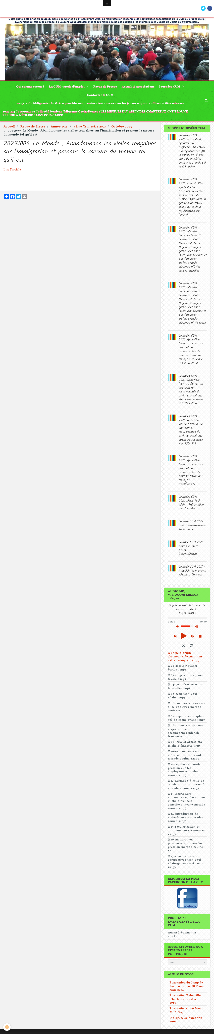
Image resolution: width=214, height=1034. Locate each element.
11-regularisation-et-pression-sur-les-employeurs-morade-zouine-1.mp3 (184, 770)
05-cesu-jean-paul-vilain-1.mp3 (183, 696)
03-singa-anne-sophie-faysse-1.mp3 (185, 678)
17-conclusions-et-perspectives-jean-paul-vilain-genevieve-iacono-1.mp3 (186, 862)
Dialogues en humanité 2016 (186, 1020)
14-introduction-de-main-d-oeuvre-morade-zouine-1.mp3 (185, 818)
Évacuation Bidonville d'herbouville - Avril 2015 (185, 1000)
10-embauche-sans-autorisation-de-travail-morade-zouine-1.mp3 (185, 756)
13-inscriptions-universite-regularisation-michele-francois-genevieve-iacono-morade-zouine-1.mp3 (187, 802)
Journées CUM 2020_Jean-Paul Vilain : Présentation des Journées (191, 504)
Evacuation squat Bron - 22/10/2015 (187, 1011)
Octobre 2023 (121, 127)
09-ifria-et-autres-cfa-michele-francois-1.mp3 (185, 744)
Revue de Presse (105, 86)
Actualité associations (138, 86)
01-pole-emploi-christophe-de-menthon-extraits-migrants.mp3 (185, 657)
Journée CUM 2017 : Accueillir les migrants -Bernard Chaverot (192, 572)
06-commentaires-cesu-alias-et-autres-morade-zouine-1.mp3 (186, 707)
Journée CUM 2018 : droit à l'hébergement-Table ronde (193, 526)
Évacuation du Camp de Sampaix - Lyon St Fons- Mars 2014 (187, 987)
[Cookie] (7, 1027)
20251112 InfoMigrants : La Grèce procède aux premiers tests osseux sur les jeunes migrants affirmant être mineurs (100, 104)
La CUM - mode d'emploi (67, 86)
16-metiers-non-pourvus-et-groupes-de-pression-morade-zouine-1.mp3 (186, 846)
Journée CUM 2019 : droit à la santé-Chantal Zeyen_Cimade (191, 549)
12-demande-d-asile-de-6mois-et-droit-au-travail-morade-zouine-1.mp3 (187, 785)
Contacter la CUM (100, 95)
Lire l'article (12, 170)
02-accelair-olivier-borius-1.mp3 (183, 668)
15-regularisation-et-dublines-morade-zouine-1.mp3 (186, 831)
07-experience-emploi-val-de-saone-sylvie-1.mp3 (186, 719)
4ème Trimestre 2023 (90, 127)
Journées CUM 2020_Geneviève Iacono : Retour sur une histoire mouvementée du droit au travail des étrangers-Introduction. (191, 471)
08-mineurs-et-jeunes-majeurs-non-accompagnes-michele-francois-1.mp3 (185, 732)
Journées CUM (171, 86)
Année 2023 (59, 127)
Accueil (9, 127)
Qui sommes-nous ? (29, 86)
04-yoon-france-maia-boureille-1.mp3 (185, 687)
